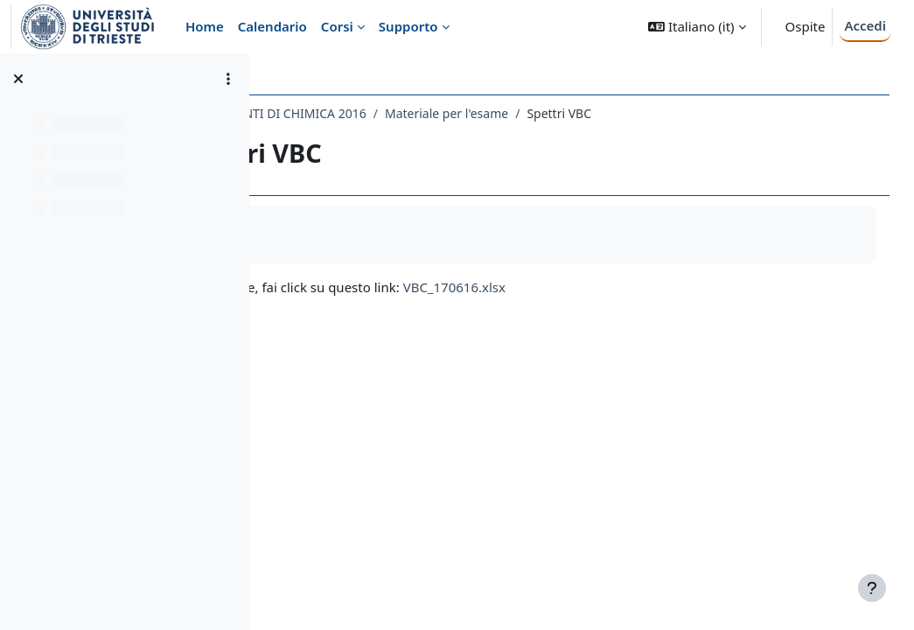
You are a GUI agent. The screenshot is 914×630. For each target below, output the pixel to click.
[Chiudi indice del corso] (18, 79)
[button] (697, 26)
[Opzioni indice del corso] (228, 79)
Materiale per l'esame (602, 113)
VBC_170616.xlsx (610, 287)
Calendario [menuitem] (272, 26)
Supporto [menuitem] (408, 26)
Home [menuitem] (204, 26)
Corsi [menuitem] (337, 26)
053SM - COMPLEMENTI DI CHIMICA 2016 (402, 113)
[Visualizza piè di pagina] (872, 588)
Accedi (865, 25)
